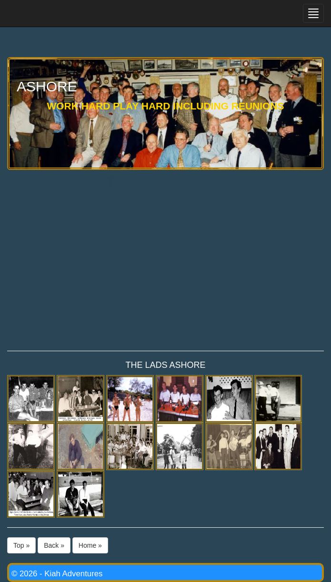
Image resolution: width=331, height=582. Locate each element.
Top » (21, 545)
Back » (54, 545)
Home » (90, 545)
